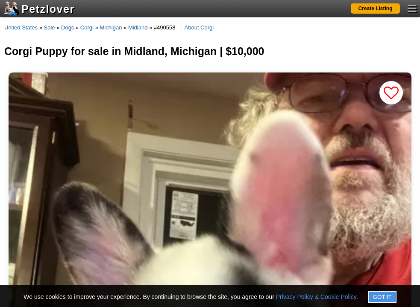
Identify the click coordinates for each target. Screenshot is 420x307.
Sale (49, 27)
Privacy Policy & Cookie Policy (316, 296)
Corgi (87, 27)
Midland (138, 27)
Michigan (111, 27)
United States (21, 27)
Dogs (67, 27)
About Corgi (199, 27)
